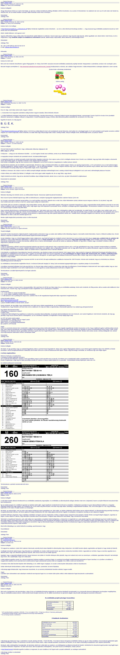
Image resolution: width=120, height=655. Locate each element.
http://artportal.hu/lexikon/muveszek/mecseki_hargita (35, 66)
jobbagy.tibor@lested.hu (12, 47)
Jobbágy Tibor (8, 2)
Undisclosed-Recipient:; (9, 540)
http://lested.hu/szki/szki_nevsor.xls (15, 301)
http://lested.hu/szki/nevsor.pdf (10, 131)
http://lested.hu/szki (7, 649)
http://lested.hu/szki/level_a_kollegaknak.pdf (14, 29)
